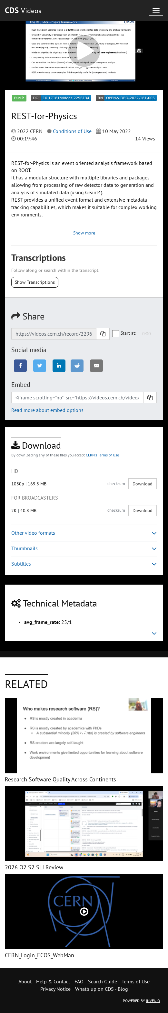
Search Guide (102, 981)
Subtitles (84, 564)
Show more (84, 233)
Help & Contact (53, 981)
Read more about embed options (47, 410)
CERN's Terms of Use (102, 455)
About (25, 981)
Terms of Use (136, 981)
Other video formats (84, 533)
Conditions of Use (72, 131)
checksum (116, 483)
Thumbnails (84, 548)
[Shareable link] (53, 333)
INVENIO (153, 1000)
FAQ (79, 981)
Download (143, 484)
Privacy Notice (55, 989)
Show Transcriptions (35, 282)
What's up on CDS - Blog (101, 989)
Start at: (124, 333)
